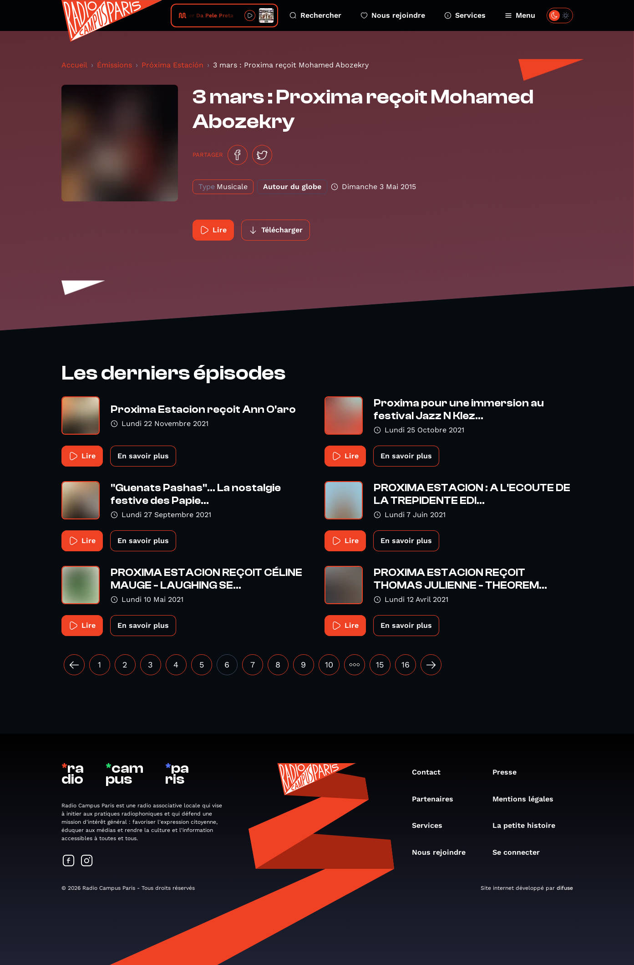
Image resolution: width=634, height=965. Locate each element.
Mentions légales (527, 799)
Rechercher (315, 15)
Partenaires (437, 799)
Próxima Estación (172, 65)
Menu (520, 15)
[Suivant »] (431, 665)
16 (405, 664)
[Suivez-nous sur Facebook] (68, 861)
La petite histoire (528, 825)
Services (465, 15)
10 (329, 664)
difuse (565, 888)
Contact (431, 772)
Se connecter (520, 852)
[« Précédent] (74, 665)
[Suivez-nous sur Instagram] (87, 861)
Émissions (114, 65)
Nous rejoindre (392, 15)
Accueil (74, 65)
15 (380, 664)
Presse (509, 772)
